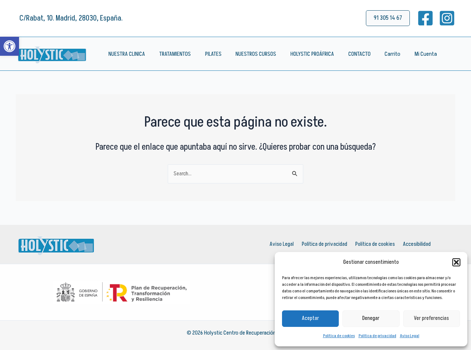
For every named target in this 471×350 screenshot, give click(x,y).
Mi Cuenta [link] (407, 54)
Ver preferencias (431, 318)
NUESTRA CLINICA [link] (125, 54)
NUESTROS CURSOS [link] (247, 54)
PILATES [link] (207, 54)
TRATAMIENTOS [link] (171, 54)
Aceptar (310, 318)
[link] (9, 46)
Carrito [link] (377, 54)
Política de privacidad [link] (377, 336)
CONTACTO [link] (346, 54)
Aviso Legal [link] (409, 336)
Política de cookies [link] (339, 336)
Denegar (370, 318)
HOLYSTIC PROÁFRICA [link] (301, 54)
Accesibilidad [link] (416, 244)
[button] (456, 262)
